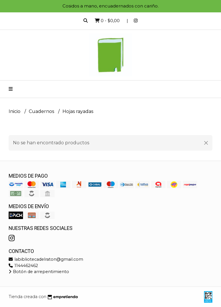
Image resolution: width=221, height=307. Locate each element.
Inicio (15, 111)
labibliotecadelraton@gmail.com (46, 259)
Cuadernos (42, 111)
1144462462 (23, 265)
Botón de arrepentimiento (39, 271)
